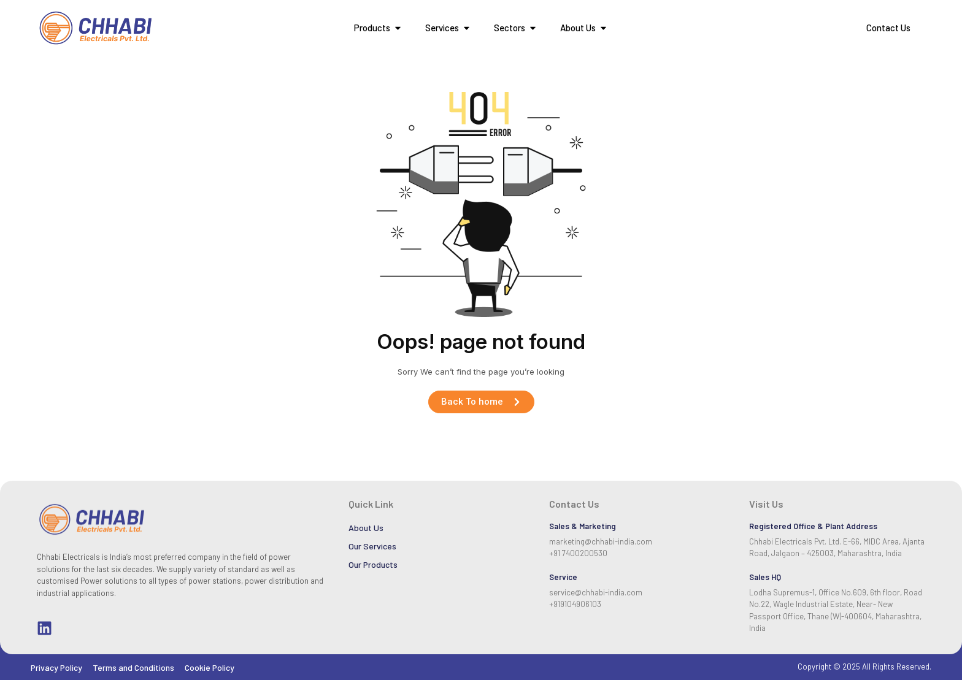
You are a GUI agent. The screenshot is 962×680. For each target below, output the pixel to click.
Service (563, 577)
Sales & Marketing (582, 526)
